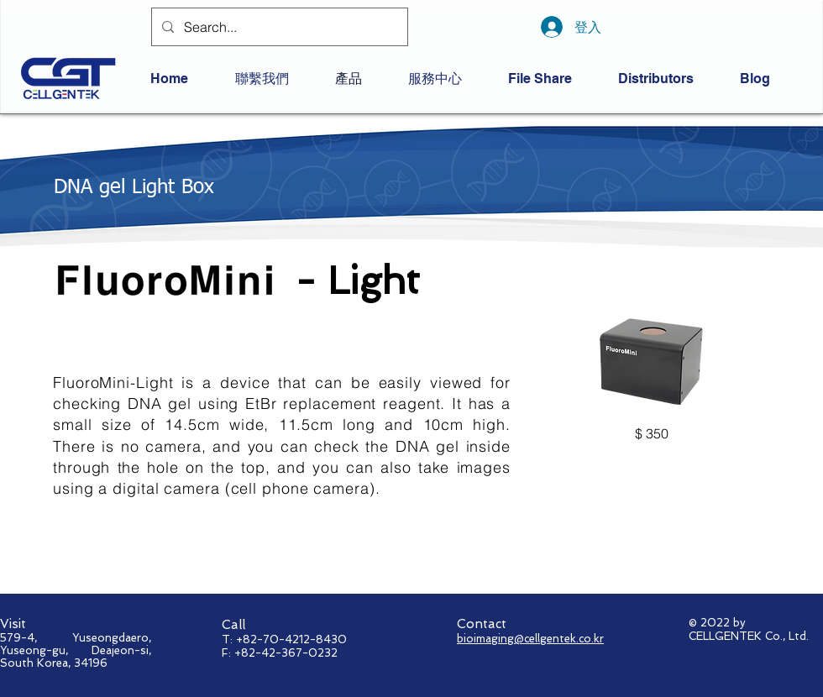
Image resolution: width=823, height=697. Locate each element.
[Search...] (278, 26)
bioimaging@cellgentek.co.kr (530, 638)
